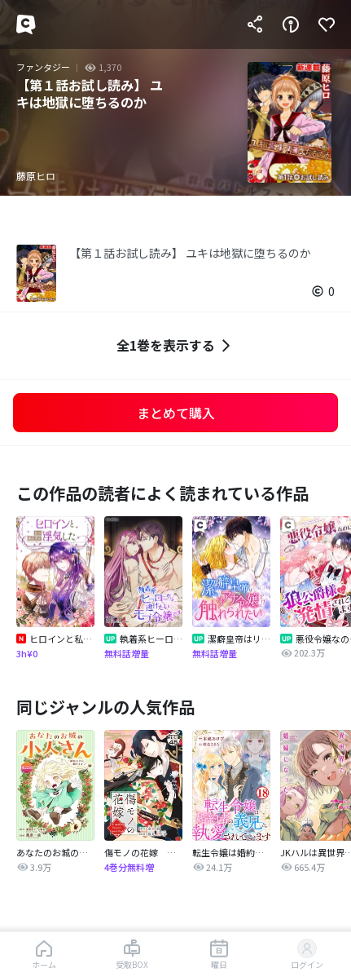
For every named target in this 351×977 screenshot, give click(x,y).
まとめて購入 (176, 412)
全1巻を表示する (175, 345)
